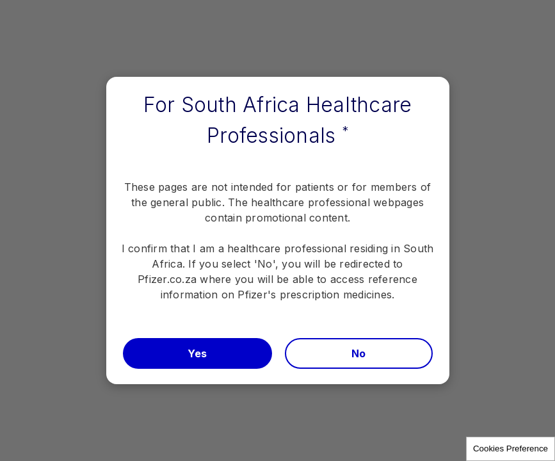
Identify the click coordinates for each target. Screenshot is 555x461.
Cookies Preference (510, 448)
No (358, 353)
